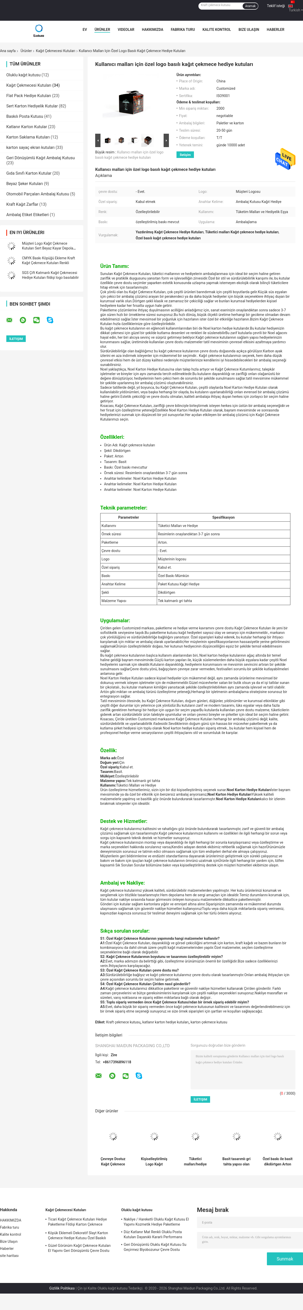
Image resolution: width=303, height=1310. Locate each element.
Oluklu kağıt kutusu (23, 75)
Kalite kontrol (217, 30)
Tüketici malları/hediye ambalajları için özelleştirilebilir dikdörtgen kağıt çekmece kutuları (195, 1161)
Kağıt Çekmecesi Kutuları (55, 51)
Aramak (250, 6)
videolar (126, 30)
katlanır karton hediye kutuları (165, 1022)
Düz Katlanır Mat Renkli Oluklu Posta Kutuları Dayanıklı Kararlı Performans (153, 1234)
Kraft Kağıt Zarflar (22, 204)
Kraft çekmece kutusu (123, 1022)
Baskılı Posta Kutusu (24, 116)
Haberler (275, 30)
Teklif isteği (276, 6)
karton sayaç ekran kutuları (30, 147)
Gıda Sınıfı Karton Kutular (29, 173)
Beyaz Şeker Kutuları (24, 183)
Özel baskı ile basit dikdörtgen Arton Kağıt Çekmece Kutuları (277, 1161)
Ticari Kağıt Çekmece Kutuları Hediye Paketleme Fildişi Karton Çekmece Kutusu (77, 1222)
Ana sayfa (8, 51)
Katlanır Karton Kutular (26, 126)
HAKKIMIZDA (152, 30)
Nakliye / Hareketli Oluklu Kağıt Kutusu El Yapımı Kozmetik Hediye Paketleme (156, 1221)
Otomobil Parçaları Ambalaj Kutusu (37, 194)
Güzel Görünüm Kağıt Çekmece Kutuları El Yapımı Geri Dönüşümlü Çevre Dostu (79, 1248)
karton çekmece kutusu (209, 1022)
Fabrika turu (183, 30)
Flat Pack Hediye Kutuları (28, 95)
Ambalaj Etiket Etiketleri (27, 214)
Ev (85, 30)
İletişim (185, 155)
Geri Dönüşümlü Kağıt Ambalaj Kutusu (40, 157)
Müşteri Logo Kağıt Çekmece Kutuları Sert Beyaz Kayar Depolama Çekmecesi (50, 248)
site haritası (9, 1256)
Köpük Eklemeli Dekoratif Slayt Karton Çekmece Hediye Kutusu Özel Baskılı (78, 1235)
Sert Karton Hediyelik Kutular (32, 106)
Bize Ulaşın (249, 30)
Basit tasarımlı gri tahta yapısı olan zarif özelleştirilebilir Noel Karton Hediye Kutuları (236, 1161)
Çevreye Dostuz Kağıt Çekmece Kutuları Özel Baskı (113, 1161)
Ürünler (102, 30)
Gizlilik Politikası (62, 1288)
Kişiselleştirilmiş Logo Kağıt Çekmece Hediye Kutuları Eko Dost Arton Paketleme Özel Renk (154, 1161)
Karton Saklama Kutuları (28, 137)
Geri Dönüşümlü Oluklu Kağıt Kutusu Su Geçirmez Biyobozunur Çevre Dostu (155, 1247)
